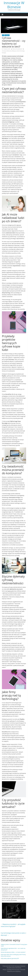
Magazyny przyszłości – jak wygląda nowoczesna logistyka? (13, 925)
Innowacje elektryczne (6, 51)
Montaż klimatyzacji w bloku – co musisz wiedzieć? (13, 952)
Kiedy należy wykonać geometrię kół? (10, 958)
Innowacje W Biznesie (14, 4)
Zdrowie (7, 35)
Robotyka (4, 52)
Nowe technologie (20, 51)
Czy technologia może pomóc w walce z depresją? (13, 934)
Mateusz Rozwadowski (17, 49)
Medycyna (14, 51)
